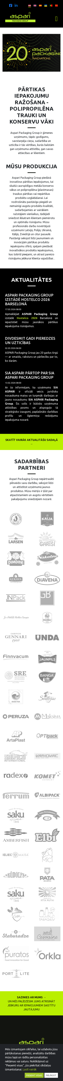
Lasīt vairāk (29, 1069)
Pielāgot (51, 1075)
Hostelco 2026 (27, 318)
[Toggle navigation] (56, 18)
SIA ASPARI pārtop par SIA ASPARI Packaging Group (29, 375)
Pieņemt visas (34, 1075)
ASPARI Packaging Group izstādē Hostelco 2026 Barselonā (29, 299)
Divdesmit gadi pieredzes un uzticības (30, 340)
